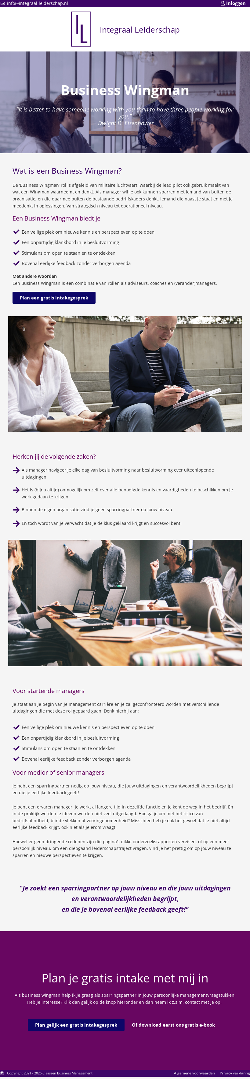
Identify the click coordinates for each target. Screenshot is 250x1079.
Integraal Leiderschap (140, 29)
